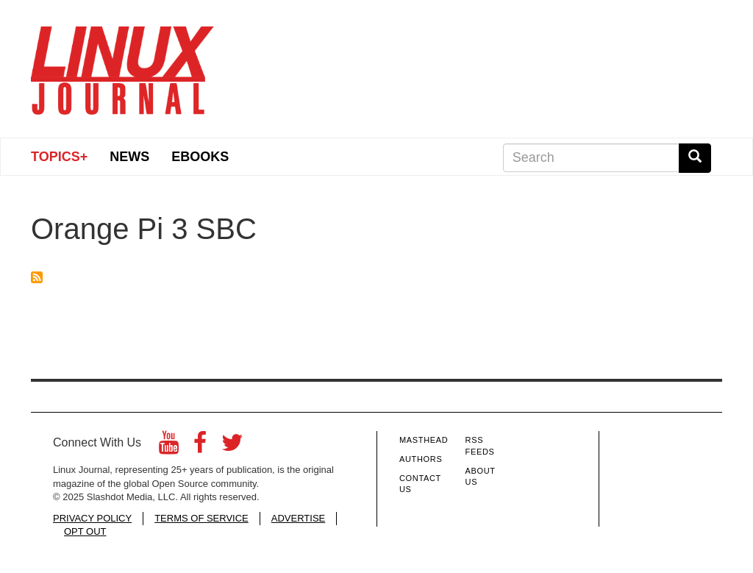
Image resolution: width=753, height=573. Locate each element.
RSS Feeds (480, 445)
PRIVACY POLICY (92, 518)
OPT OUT (85, 531)
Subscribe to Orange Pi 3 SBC (37, 277)
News (129, 156)
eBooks (200, 156)
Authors (420, 459)
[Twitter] (232, 447)
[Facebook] (200, 447)
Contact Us (420, 484)
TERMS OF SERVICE (201, 518)
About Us (480, 476)
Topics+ (59, 156)
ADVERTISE (298, 518)
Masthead (423, 439)
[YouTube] (169, 447)
